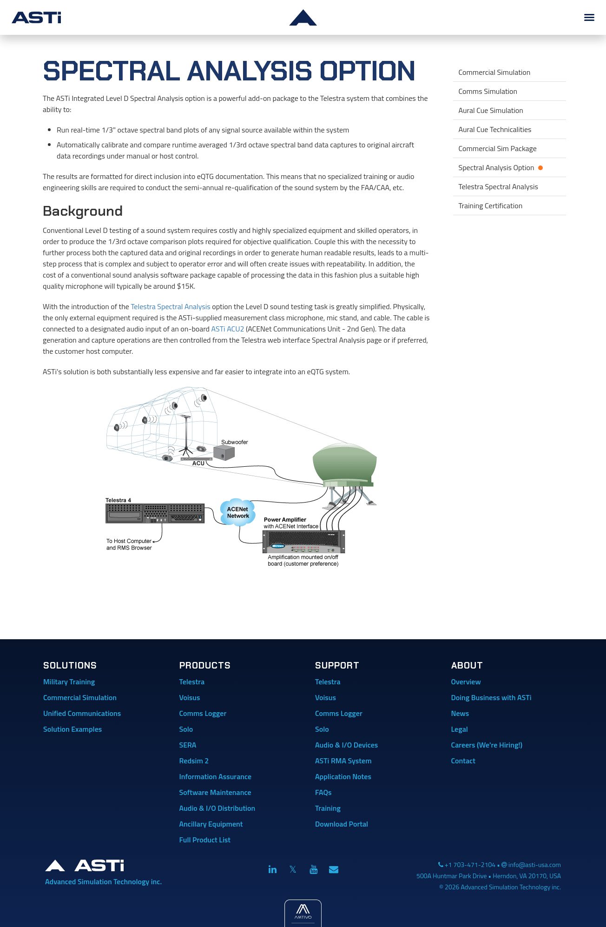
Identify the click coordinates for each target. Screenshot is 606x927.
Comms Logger (203, 713)
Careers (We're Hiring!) (487, 744)
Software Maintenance (215, 792)
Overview (466, 681)
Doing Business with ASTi (491, 697)
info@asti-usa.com (534, 864)
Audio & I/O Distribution (217, 808)
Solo (186, 729)
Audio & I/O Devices (346, 744)
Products (205, 665)
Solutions (70, 665)
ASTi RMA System (343, 760)
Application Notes (343, 776)
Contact (463, 760)
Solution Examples (72, 729)
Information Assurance (215, 776)
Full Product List (205, 839)
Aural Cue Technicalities (495, 129)
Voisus (189, 697)
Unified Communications (82, 713)
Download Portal (341, 823)
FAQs (323, 792)
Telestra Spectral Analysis (170, 306)
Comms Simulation (488, 91)
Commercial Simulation (495, 72)
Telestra (192, 681)
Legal (459, 729)
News (460, 713)
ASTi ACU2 (227, 328)
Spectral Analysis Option (510, 166)
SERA (188, 744)
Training (328, 808)
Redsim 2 (194, 760)
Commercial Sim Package (498, 148)
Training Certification (491, 205)
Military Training (69, 681)
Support (337, 665)
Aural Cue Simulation (491, 110)
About (467, 665)
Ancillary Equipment (211, 823)
